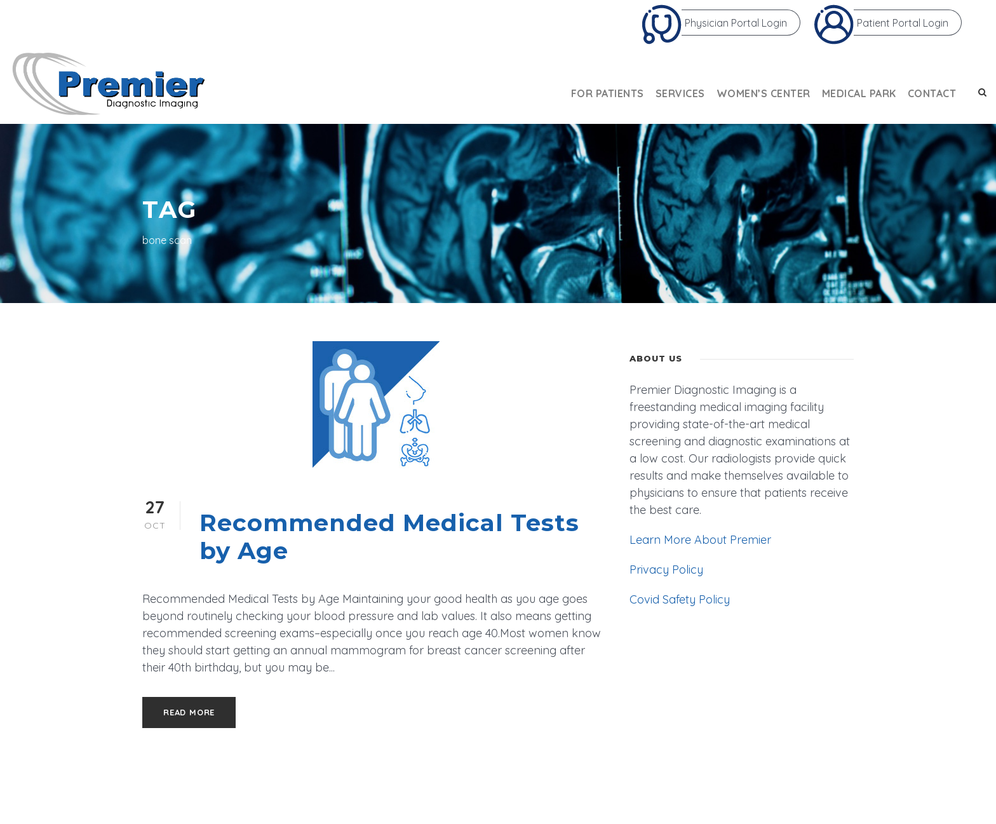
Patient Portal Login (880, 23)
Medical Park (859, 93)
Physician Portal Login (714, 23)
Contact (932, 93)
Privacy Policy (666, 569)
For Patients (607, 93)
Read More (189, 712)
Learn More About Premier (700, 539)
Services (680, 93)
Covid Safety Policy (679, 599)
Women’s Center (764, 93)
